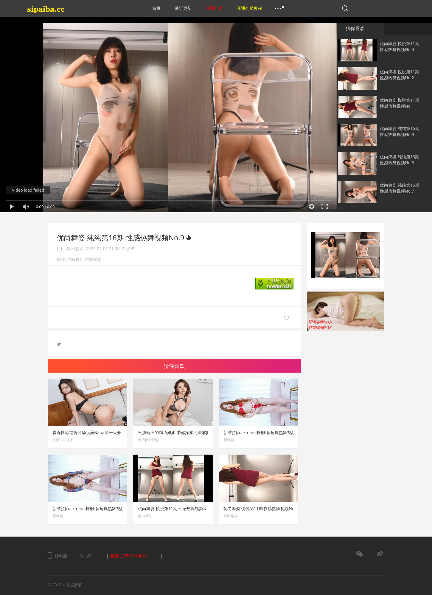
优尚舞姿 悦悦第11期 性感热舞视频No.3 (399, 46)
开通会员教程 (249, 8)
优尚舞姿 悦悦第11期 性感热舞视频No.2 (399, 74)
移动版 (61, 556)
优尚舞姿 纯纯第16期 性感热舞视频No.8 (399, 159)
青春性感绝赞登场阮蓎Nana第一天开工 (88, 432)
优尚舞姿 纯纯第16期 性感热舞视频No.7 (399, 188)
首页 (156, 8)
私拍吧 (86, 556)
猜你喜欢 (355, 28)
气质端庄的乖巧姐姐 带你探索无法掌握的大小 (180, 432)
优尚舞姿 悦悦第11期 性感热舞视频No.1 (399, 103)
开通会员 (214, 8)
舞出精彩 (75, 248)
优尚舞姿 (75, 259)
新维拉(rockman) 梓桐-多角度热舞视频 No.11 (94, 508)
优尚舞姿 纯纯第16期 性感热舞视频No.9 (399, 131)
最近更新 (183, 8)
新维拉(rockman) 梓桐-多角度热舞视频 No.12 (265, 432)
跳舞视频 (93, 259)
